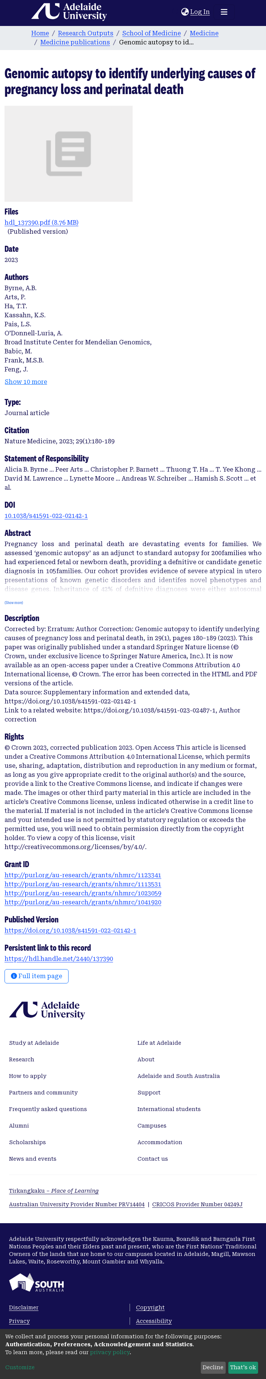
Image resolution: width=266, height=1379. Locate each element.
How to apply (27, 1076)
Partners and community (43, 1093)
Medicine (204, 33)
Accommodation (160, 1142)
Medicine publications (75, 42)
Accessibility (154, 1321)
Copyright (150, 1307)
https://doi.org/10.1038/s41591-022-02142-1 (70, 930)
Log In (200, 11)
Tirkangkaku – (54, 1191)
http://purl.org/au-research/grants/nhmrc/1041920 (83, 902)
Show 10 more (26, 381)
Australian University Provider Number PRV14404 (77, 1204)
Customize (20, 1367)
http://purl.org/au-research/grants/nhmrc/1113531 (83, 884)
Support (149, 1093)
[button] (185, 12)
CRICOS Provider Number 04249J (197, 1204)
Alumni (19, 1126)
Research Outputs (85, 33)
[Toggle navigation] (224, 12)
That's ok (243, 1367)
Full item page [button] (36, 976)
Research (21, 1059)
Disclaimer (23, 1307)
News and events (33, 1159)
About (146, 1059)
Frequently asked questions (48, 1109)
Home (40, 33)
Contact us (153, 1159)
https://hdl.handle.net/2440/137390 (59, 958)
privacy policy (110, 1352)
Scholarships (27, 1142)
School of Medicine (151, 33)
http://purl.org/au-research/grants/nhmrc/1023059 (83, 893)
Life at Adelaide (159, 1043)
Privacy (19, 1321)
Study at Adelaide (34, 1043)
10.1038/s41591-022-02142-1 (46, 515)
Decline (213, 1367)
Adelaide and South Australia (179, 1076)
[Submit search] (175, 12)
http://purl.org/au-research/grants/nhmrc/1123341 (83, 875)
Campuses (152, 1126)
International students (169, 1109)
